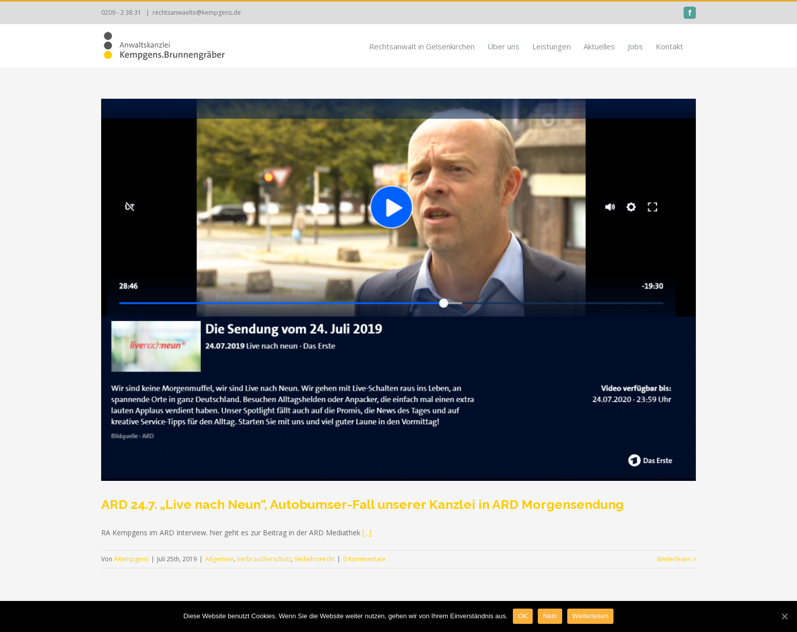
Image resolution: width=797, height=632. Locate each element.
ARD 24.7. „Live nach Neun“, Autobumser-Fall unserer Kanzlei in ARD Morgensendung (362, 504)
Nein (550, 616)
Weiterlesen (590, 616)
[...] (367, 532)
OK (523, 616)
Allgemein (219, 559)
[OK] (784, 616)
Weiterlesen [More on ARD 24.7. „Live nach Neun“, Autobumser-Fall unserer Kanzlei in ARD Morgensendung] (674, 559)
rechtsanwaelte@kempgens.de (196, 12)
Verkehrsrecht (314, 559)
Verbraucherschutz (264, 559)
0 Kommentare (364, 559)
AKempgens (131, 559)
